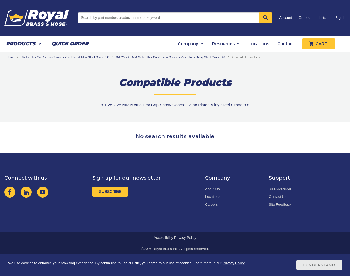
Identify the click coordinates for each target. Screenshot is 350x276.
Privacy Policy (185, 238)
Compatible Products (246, 57)
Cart (319, 43)
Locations (259, 43)
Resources (223, 43)
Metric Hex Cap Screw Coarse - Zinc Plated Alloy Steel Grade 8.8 (65, 57)
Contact (285, 43)
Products (20, 44)
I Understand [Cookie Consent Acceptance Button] (319, 265)
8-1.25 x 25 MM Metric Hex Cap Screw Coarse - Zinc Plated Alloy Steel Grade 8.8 (170, 57)
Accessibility (163, 238)
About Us (212, 189)
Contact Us (277, 197)
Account (285, 18)
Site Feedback (280, 204)
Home (10, 57)
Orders (304, 18)
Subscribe (110, 191)
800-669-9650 (280, 189)
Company (188, 43)
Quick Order (69, 44)
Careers (211, 204)
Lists (322, 18)
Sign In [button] (340, 18)
